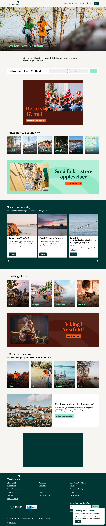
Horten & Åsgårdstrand (14, 489)
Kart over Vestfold (44, 495)
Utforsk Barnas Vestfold (73, 183)
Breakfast (12, 522)
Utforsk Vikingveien (73, 336)
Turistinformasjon (28, 518)
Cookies (72, 492)
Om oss (72, 486)
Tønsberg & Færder (13, 492)
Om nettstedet (74, 495)
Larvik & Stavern (12, 498)
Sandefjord (10, 495)
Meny (96, 3)
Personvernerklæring (76, 489)
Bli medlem (42, 489)
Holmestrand (11, 486)
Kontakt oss (42, 486)
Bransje (41, 492)
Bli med (95, 507)
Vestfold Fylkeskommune (43, 518)
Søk (93, 71)
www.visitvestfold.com (14, 518)
